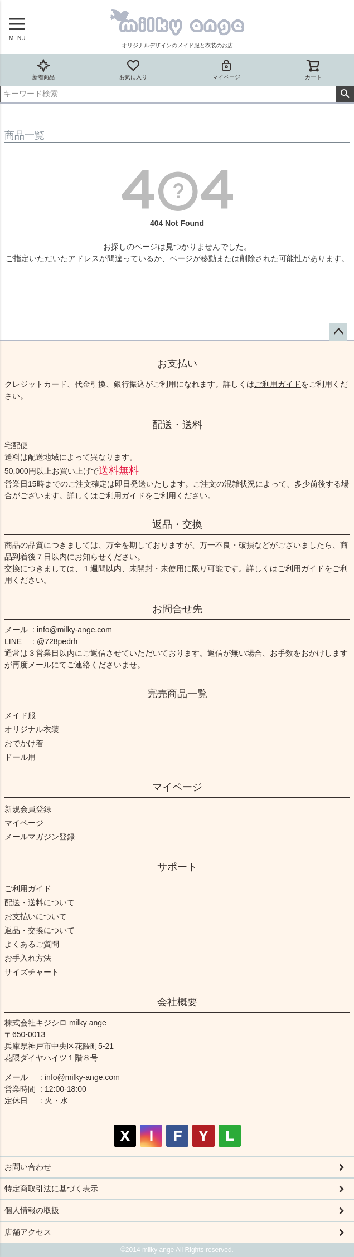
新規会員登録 (27, 808)
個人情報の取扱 (31, 1210)
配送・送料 (177, 424)
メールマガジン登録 (39, 836)
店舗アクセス (27, 1231)
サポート (177, 866)
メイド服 (20, 715)
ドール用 (20, 757)
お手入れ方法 (27, 958)
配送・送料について (39, 902)
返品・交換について (39, 930)
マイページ (226, 69)
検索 (344, 94)
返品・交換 (177, 524)
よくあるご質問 (31, 944)
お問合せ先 (177, 609)
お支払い (177, 363)
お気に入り (133, 69)
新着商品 (43, 69)
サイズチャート (31, 972)
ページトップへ (338, 332)
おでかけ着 (23, 743)
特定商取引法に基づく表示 (51, 1188)
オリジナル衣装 (31, 729)
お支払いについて (35, 916)
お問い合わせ (27, 1166)
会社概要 (177, 1002)
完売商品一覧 (177, 693)
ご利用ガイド (277, 384)
